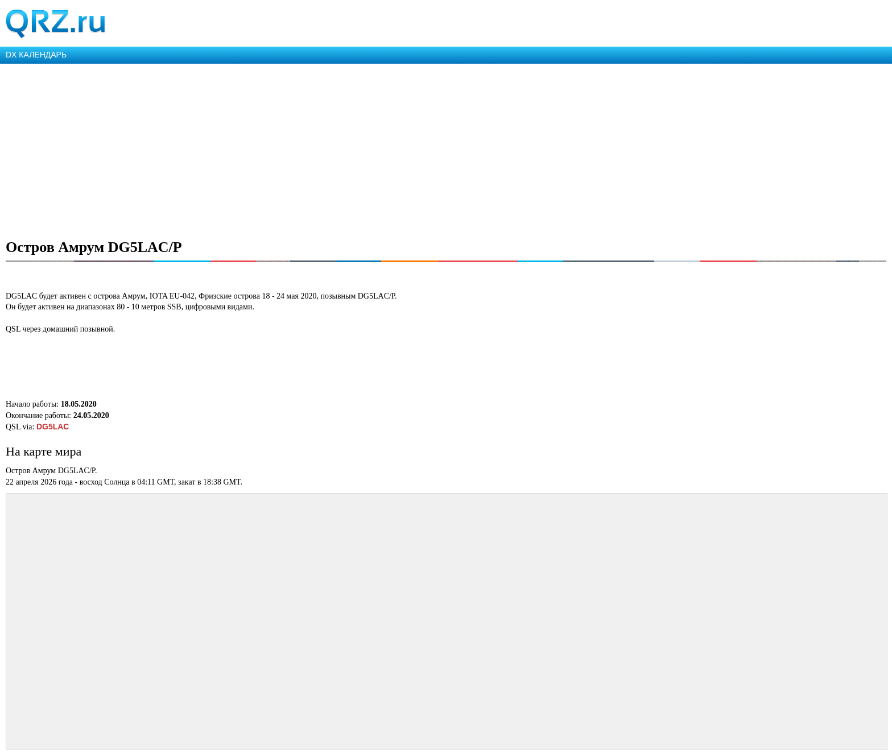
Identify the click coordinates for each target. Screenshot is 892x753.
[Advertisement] (341, 149)
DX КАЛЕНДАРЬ (36, 54)
